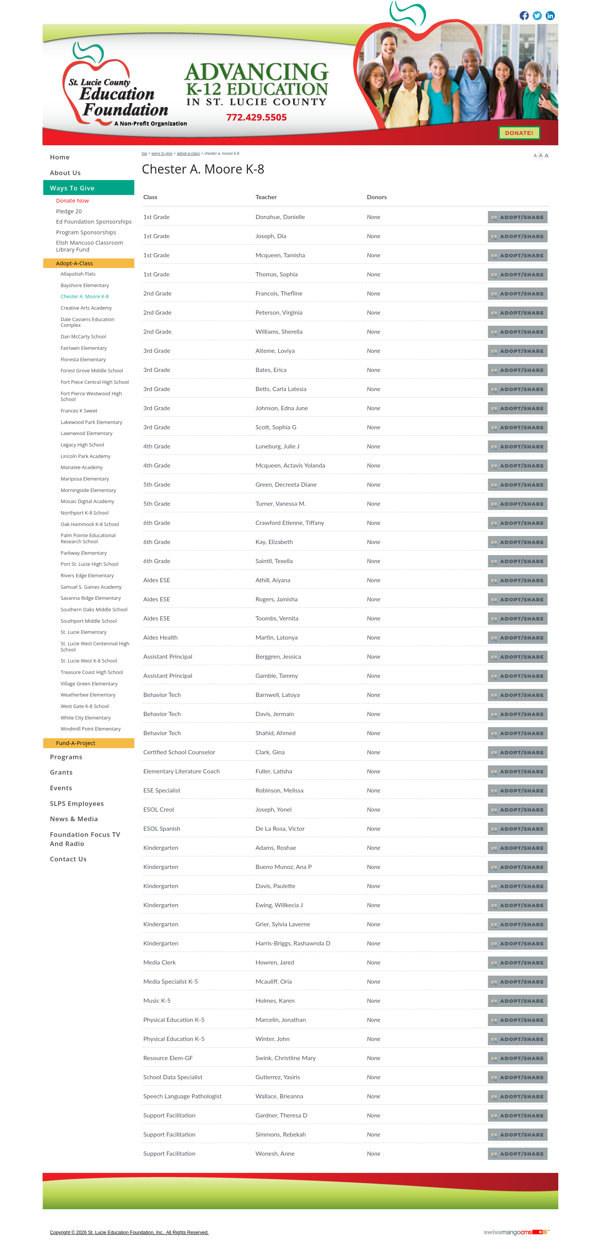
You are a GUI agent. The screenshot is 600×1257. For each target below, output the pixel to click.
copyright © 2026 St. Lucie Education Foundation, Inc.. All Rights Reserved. (129, 1232)
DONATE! (519, 133)
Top (144, 153)
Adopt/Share (522, 217)
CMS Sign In (47, 1177)
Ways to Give (162, 153)
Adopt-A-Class (188, 153)
